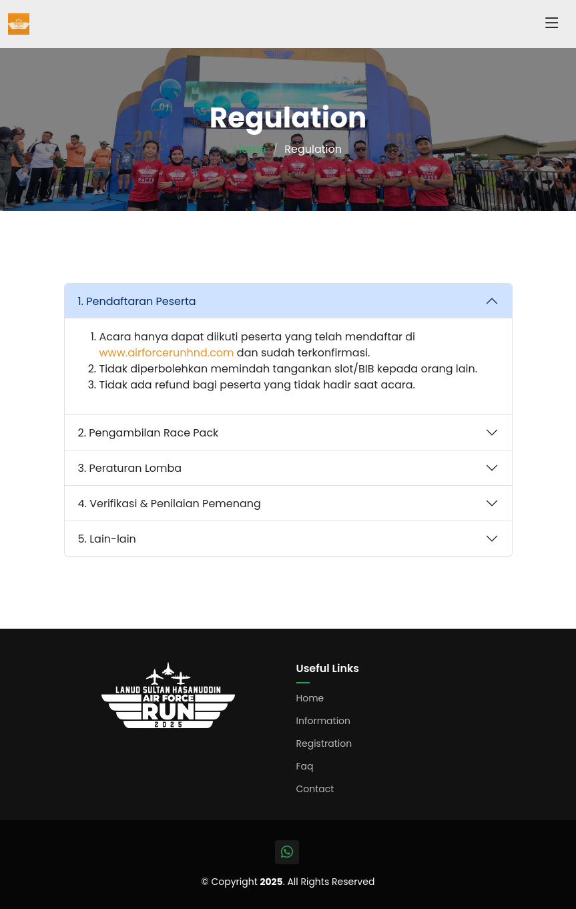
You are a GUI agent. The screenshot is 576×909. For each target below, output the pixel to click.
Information (323, 720)
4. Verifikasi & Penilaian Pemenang (169, 503)
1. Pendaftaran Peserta (137, 301)
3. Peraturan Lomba (130, 468)
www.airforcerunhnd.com (166, 352)
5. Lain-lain (107, 539)
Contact (315, 789)
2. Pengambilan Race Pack (148, 432)
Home (250, 149)
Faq (305, 766)
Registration (324, 743)
